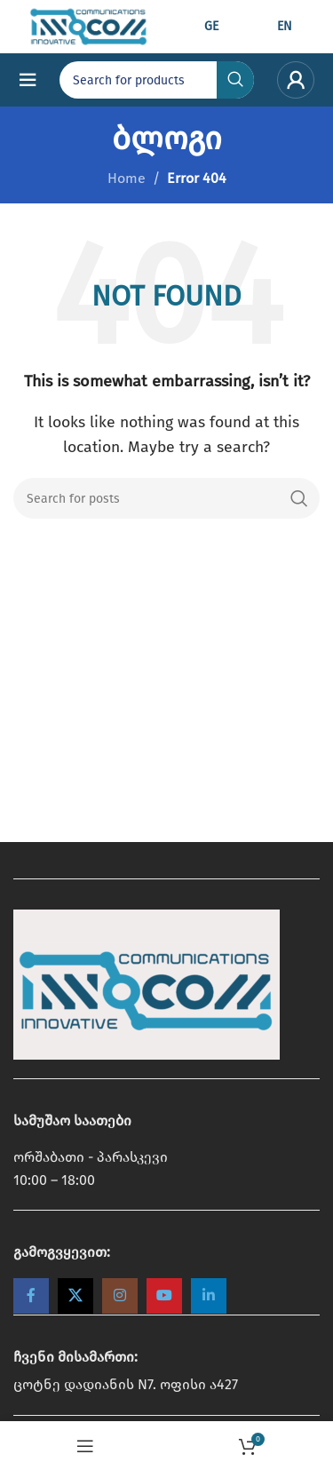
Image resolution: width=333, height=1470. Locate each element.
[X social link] (75, 1296)
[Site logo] (88, 25)
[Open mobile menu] (27, 79)
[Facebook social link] (31, 1296)
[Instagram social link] (120, 1296)
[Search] (166, 498)
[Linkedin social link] (208, 1296)
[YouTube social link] (164, 1296)
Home (126, 178)
